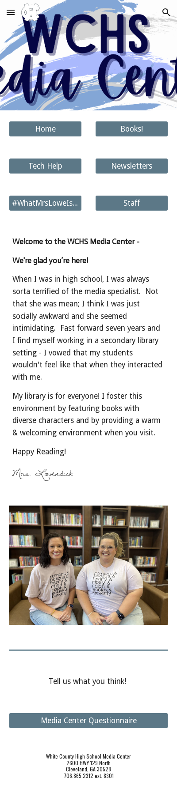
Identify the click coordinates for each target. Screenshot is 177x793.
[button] (10, 12)
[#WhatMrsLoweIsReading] (45, 203)
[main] (89, 358)
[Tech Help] (45, 166)
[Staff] (132, 203)
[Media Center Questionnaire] (88, 720)
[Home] (45, 129)
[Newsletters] (132, 166)
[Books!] (132, 129)
